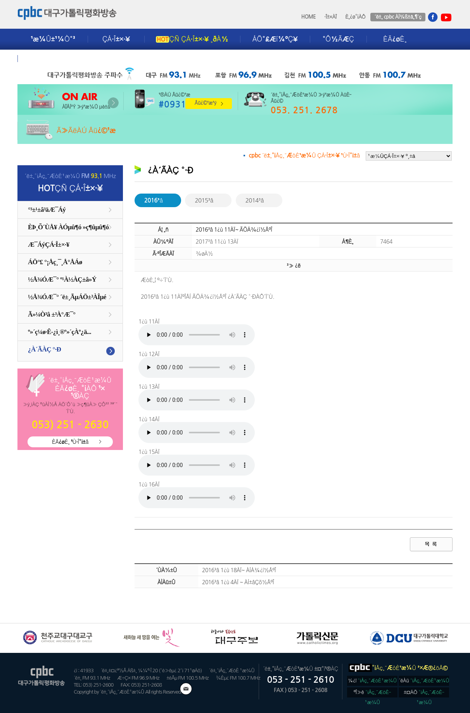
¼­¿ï (372, 680)
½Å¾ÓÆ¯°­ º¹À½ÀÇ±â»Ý (62, 279)
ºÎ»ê (372, 693)
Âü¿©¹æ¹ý (205, 103)
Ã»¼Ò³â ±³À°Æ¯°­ (52, 314)
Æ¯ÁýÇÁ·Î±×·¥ (48, 244)
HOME (308, 16)
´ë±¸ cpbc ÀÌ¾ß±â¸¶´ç (397, 16)
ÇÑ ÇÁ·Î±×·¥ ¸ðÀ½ (192, 39)
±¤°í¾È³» (47, 58)
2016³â (153, 200)
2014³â (254, 200)
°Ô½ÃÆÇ (338, 39)
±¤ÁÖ (424, 693)
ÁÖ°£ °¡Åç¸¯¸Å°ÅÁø (55, 262)
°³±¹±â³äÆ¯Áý (47, 209)
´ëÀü (424, 680)
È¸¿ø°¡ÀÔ (355, 16)
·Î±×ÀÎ (330, 16)
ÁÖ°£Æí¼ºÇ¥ (275, 39)
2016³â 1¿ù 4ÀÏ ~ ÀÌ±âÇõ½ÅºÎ (238, 582)
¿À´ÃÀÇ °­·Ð (44, 349)
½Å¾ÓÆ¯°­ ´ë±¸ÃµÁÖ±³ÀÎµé (67, 297)
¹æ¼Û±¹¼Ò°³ (53, 39)
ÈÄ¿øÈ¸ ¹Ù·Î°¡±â (70, 442)
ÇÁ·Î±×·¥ (116, 39)
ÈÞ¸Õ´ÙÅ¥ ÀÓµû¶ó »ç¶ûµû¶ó (68, 227)
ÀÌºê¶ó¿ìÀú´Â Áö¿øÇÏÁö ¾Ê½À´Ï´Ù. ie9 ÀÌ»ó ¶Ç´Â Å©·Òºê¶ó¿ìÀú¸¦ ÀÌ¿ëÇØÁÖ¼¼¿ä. (196, 334)
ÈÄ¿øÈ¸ (394, 39)
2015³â (204, 200)
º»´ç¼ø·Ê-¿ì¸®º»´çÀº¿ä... (59, 332)
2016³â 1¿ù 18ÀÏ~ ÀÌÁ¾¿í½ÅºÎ (239, 570)
